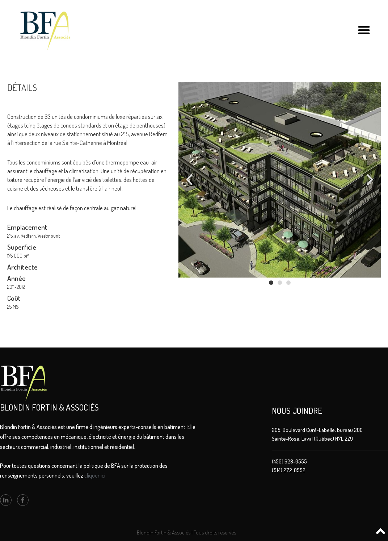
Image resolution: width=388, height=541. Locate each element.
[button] (364, 29)
